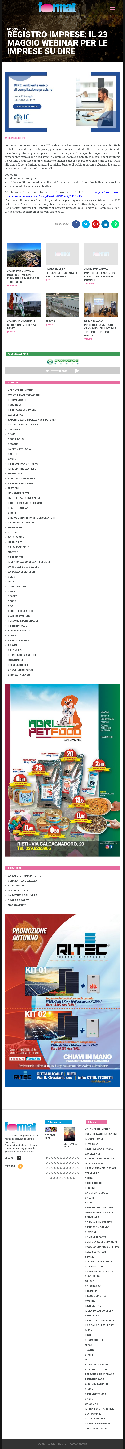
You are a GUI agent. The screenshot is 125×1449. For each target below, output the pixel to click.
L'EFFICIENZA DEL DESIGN (22, 424)
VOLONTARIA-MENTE (19, 390)
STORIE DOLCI (14, 439)
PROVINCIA (13, 405)
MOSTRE (11, 552)
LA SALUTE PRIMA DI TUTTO (23, 875)
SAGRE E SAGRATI (17, 900)
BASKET (11, 645)
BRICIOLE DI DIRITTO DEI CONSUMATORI (30, 517)
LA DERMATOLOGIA (18, 449)
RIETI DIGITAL (14, 557)
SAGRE (10, 459)
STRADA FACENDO (17, 674)
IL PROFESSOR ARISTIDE (21, 655)
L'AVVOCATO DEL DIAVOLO (22, 566)
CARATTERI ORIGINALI (19, 669)
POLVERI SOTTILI (16, 665)
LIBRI (9, 581)
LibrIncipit (13, 542)
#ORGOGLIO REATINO (19, 611)
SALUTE (11, 454)
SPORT (10, 601)
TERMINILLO (13, 429)
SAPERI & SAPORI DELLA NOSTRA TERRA (30, 419)
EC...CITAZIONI (15, 537)
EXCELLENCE (14, 414)
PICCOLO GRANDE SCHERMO (23, 503)
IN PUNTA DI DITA (16, 890)
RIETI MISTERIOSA (17, 640)
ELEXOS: (51, 321)
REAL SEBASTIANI (17, 508)
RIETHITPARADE (16, 625)
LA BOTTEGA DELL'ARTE (21, 895)
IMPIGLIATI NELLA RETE (20, 468)
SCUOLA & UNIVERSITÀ (20, 478)
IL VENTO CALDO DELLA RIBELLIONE (28, 562)
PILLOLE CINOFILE (17, 547)
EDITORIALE (13, 473)
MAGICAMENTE (15, 905)
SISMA (10, 434)
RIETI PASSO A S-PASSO (20, 409)
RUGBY (10, 635)
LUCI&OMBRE (14, 660)
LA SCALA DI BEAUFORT (20, 571)
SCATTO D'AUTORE (17, 616)
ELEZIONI (12, 488)
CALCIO (11, 532)
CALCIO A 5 (13, 650)
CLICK (10, 576)
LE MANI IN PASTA (17, 493)
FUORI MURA (14, 527)
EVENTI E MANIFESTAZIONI (22, 395)
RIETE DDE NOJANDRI (19, 483)
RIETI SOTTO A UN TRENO (21, 463)
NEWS (10, 591)
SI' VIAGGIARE (14, 885)
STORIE (11, 512)
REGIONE (11, 444)
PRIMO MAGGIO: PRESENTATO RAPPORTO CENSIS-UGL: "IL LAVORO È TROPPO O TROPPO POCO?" (100, 328)
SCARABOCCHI (15, 586)
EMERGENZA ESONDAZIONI (22, 498)
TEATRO (11, 596)
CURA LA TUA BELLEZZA (21, 880)
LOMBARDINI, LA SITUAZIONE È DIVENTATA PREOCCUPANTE (61, 273)
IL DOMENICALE (15, 400)
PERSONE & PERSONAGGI (21, 620)
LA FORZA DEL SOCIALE (20, 522)
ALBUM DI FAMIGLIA (18, 630)
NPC (9, 606)
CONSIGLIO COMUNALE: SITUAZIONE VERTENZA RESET (21, 325)
